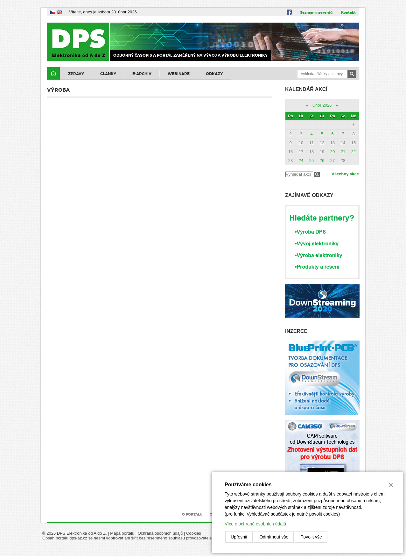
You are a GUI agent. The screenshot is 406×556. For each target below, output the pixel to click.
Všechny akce (345, 174)
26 (322, 160)
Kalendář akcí (306, 89)
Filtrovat (317, 174)
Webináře (179, 73)
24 (301, 160)
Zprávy (76, 73)
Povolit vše (311, 536)
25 (311, 160)
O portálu (192, 514)
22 (353, 151)
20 (332, 151)
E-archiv (141, 73)
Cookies (193, 533)
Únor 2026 (322, 105)
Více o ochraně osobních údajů (255, 523)
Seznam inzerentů (316, 12)
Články (108, 73)
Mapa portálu (122, 533)
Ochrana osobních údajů (160, 533)
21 (343, 151)
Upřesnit (239, 536)
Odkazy (214, 73)
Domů (53, 73)
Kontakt (348, 12)
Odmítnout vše (273, 536)
